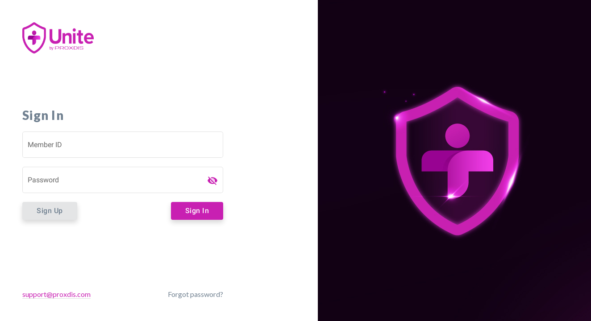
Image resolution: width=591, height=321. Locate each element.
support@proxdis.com (56, 294)
